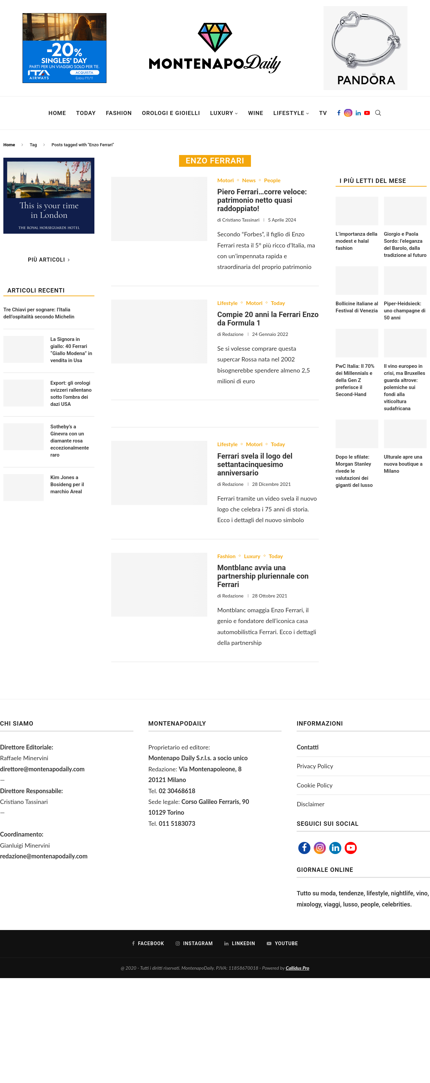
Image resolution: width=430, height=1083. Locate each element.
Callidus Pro (297, 968)
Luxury (221, 113)
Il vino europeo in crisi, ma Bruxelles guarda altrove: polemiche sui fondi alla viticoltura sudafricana (404, 387)
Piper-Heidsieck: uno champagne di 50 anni (405, 311)
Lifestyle (288, 113)
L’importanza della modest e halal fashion (356, 241)
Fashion (119, 113)
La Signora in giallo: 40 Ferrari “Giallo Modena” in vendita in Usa (71, 349)
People (272, 180)
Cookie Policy (315, 785)
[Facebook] (339, 112)
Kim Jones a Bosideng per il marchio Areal (67, 484)
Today (86, 113)
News (249, 180)
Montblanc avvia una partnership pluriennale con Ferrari (263, 576)
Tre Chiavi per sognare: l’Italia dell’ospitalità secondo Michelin (39, 313)
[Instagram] (348, 112)
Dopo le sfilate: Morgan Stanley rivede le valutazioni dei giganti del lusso (354, 471)
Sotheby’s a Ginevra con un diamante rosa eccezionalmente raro (69, 441)
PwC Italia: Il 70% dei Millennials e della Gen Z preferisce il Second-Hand (355, 380)
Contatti (307, 747)
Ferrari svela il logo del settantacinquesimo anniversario (255, 464)
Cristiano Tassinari (241, 220)
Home (57, 113)
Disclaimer (311, 804)
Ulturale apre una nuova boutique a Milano (403, 464)
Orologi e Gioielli (171, 113)
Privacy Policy (315, 766)
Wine (255, 113)
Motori (225, 180)
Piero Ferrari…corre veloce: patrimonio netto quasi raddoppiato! (262, 200)
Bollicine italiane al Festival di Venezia (357, 307)
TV (323, 113)
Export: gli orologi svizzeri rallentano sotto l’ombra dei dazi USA (71, 393)
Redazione (233, 334)
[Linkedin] (358, 112)
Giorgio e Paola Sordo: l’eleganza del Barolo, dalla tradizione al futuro (405, 244)
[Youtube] (367, 112)
